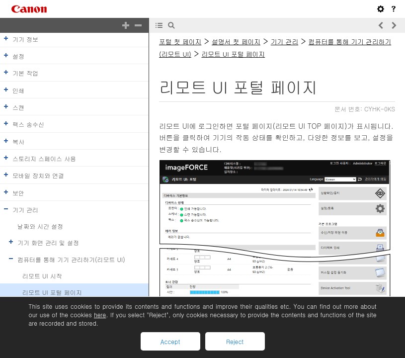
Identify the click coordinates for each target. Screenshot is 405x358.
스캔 (18, 107)
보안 (18, 192)
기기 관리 (25, 209)
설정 (18, 56)
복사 (18, 141)
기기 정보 (25, 39)
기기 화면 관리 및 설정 (48, 242)
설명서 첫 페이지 (236, 41)
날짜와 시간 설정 (40, 226)
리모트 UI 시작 (42, 275)
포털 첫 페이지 (180, 41)
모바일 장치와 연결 (38, 175)
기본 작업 (25, 73)
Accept (170, 341)
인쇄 (18, 90)
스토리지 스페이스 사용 (44, 158)
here (100, 314)
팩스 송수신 (28, 124)
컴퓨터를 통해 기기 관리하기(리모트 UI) (71, 259)
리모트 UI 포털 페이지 (52, 292)
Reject (234, 341)
